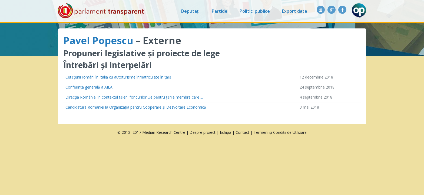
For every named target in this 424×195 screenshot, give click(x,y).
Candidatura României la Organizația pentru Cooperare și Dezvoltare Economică (135, 107)
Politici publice (255, 11)
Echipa (225, 132)
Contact (242, 132)
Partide (219, 11)
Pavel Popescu (98, 40)
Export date (294, 11)
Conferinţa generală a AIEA (88, 87)
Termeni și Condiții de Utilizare (280, 132)
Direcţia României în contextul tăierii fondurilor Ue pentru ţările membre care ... (134, 97)
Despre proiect (203, 132)
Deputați (190, 11)
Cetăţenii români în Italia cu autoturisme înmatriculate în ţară (118, 77)
